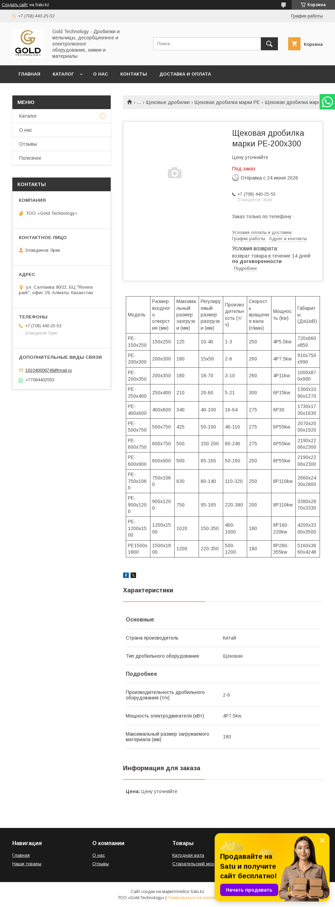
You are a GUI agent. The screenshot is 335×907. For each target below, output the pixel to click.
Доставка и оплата (185, 74)
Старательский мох (193, 863)
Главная (29, 74)
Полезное (30, 158)
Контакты (133, 74)
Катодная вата (188, 855)
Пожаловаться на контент (192, 897)
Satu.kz (197, 891)
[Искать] (269, 43)
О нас (100, 74)
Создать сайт (15, 4)
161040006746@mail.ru (48, 370)
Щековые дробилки (168, 102)
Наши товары (26, 863)
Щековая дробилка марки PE (227, 102)
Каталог (63, 74)
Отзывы (28, 144)
